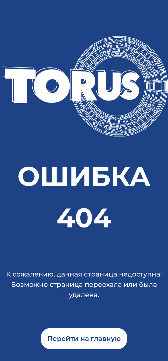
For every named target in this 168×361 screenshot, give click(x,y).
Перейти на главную (84, 339)
